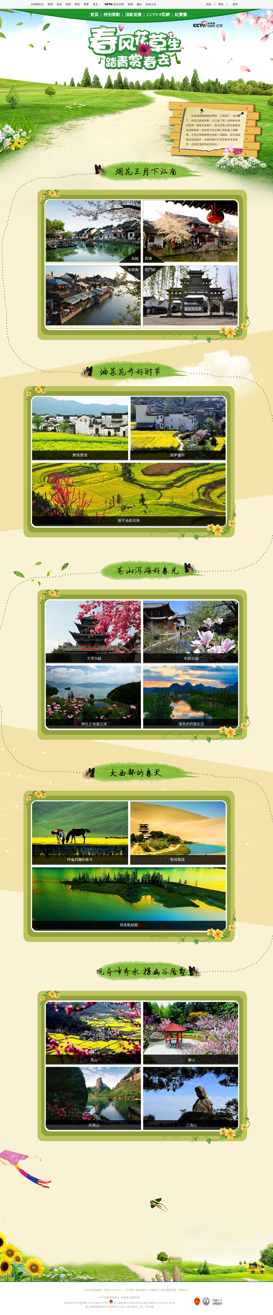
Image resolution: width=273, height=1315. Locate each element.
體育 (77, 4)
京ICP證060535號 (98, 1302)
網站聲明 (141, 1289)
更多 (95, 4)
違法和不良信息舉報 (75, 1302)
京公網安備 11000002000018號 (128, 1302)
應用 (235, 4)
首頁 (94, 14)
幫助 (220, 4)
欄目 (139, 4)
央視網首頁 (37, 4)
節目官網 (118, 4)
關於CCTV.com (112, 1289)
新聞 (50, 4)
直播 (130, 4)
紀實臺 (181, 14)
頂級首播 (133, 14)
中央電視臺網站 (93, 1289)
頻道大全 (151, 4)
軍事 (86, 4)
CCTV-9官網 (158, 14)
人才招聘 (129, 1289)
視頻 (59, 4)
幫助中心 (184, 1289)
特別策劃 (112, 14)
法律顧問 (154, 1289)
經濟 (68, 4)
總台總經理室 (169, 1289)
